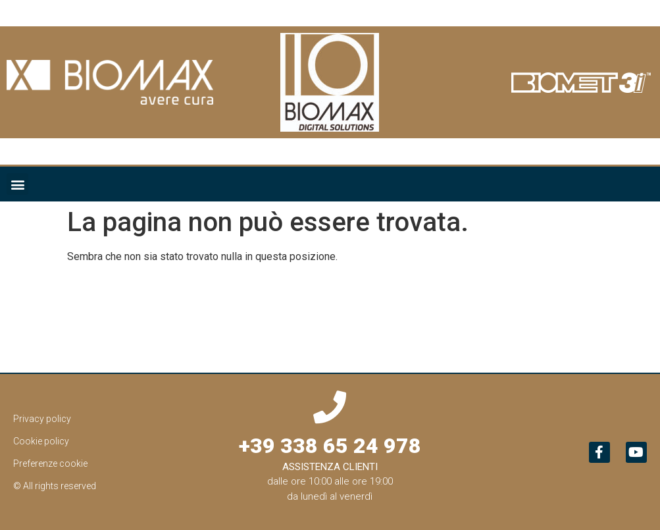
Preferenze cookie (50, 463)
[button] (17, 184)
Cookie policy (41, 441)
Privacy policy (42, 418)
